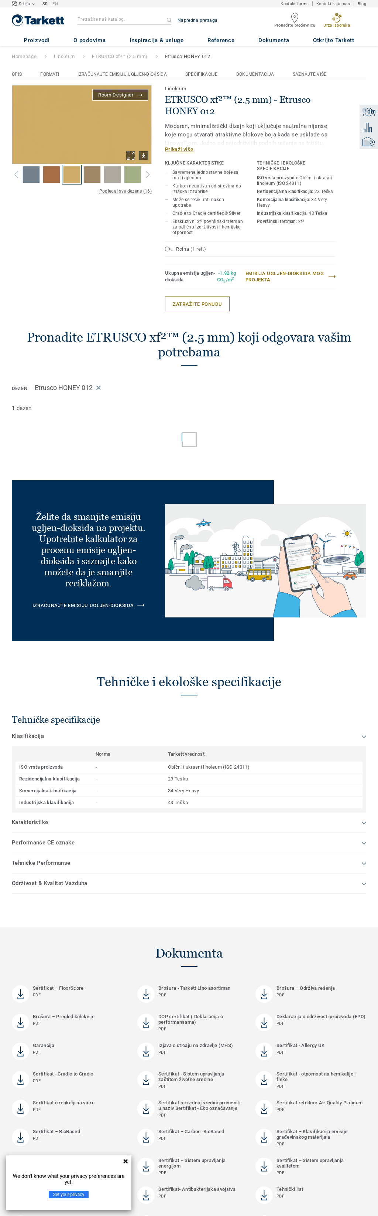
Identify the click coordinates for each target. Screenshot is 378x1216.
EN (55, 3)
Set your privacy (68, 1194)
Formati (49, 74)
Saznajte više (310, 74)
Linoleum (64, 56)
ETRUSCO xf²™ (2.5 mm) (120, 56)
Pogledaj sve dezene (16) (125, 191)
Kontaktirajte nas (333, 3)
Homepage (24, 56)
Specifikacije (201, 74)
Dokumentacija (255, 74)
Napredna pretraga (197, 20)
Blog (362, 3)
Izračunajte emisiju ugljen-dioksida (122, 74)
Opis (17, 74)
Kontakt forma (295, 3)
